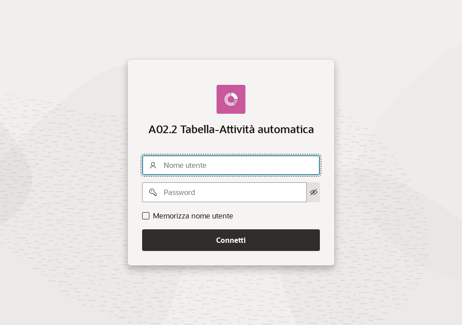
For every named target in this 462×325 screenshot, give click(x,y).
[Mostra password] (313, 192)
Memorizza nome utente (193, 215)
